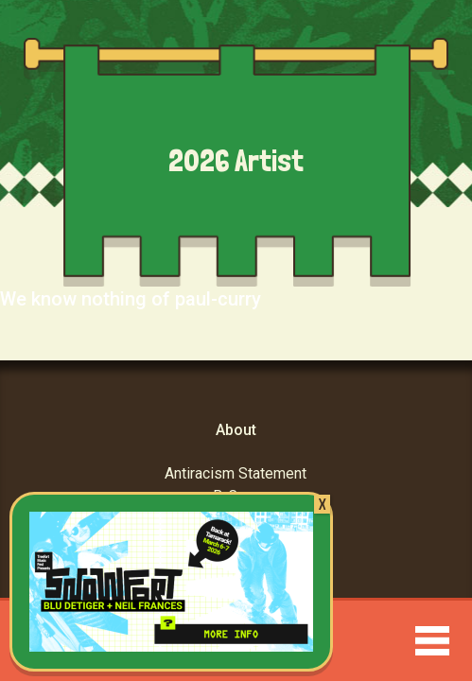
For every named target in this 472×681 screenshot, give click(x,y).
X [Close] (322, 504)
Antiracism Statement (235, 473)
